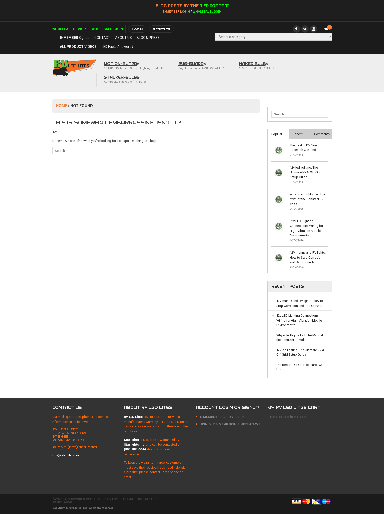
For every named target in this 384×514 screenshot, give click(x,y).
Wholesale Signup (69, 29)
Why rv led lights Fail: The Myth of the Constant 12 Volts (307, 199)
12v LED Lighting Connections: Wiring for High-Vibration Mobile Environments (306, 228)
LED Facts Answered (117, 47)
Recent (298, 134)
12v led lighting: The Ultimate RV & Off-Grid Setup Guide (305, 172)
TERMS (128, 499)
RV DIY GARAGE (63, 502)
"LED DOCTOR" (214, 5)
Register (161, 29)
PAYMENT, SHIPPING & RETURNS (76, 499)
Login (137, 29)
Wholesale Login (207, 11)
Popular (276, 134)
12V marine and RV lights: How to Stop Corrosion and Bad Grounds (308, 257)
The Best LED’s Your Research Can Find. (304, 147)
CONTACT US (147, 499)
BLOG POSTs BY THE (177, 5)
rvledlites (81, 508)
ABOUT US (123, 38)
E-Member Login (176, 11)
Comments (322, 134)
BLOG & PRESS (148, 38)
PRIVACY (111, 499)
